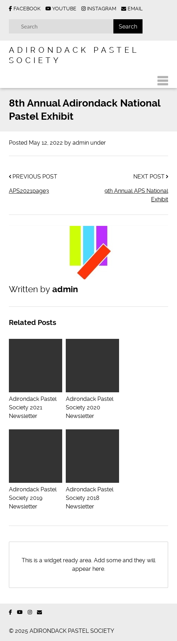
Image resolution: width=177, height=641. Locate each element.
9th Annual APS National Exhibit (136, 195)
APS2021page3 (29, 190)
